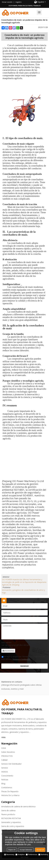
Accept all (40, 850)
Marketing (43, 854)
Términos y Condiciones (21, 659)
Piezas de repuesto (9, 791)
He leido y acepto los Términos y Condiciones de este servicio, (23, 657)
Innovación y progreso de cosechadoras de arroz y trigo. (23, 591)
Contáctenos (6, 787)
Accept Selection (26, 850)
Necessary (9, 854)
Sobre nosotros (8, 752)
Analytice (20, 854)
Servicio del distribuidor (11, 764)
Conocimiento (7, 775)
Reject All (11, 850)
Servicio (4, 768)
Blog (3, 783)
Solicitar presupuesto (4, 600)
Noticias (4, 779)
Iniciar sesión (7, 2)
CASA (3, 748)
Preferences (31, 854)
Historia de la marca (10, 795)
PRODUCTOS (7, 756)
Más (4, 737)
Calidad (4, 760)
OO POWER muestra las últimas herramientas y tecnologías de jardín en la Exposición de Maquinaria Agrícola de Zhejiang (24, 582)
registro (18, 2)
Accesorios (8, 651)
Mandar (24, 666)
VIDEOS (4, 771)
